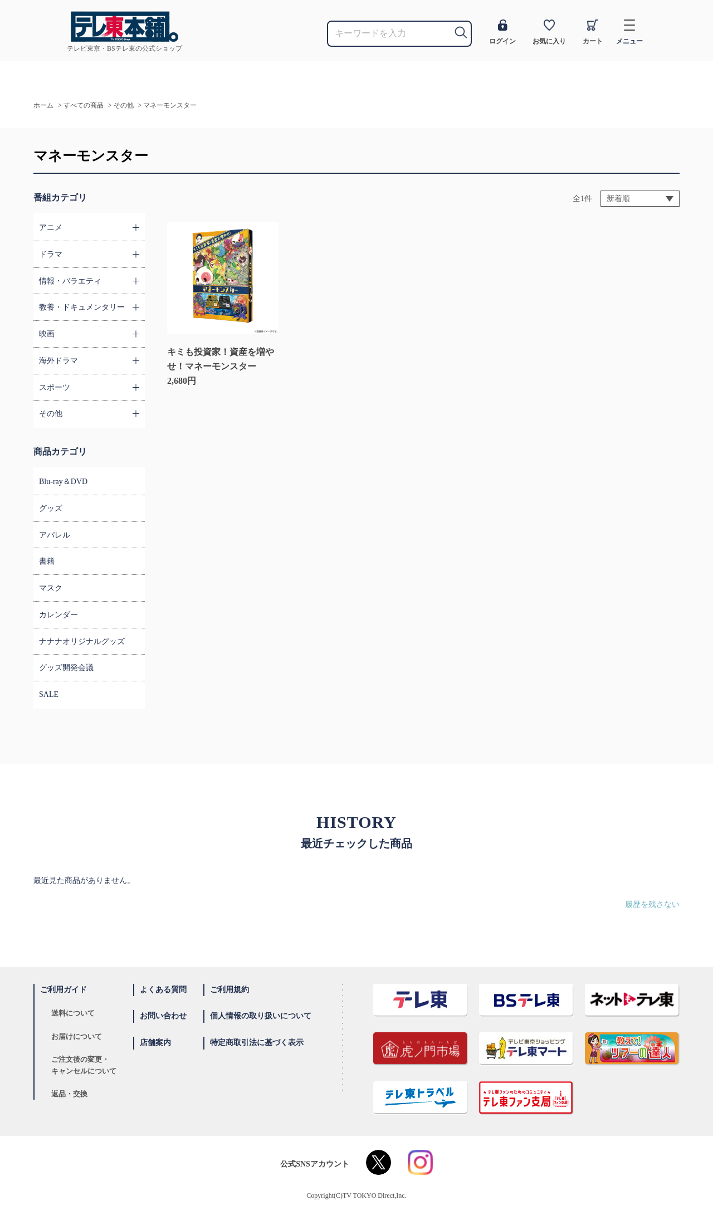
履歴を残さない (652, 904)
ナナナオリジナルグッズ (82, 641)
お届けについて (76, 1036)
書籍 (47, 561)
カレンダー (58, 615)
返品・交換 (69, 1094)
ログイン (502, 32)
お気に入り (549, 32)
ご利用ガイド (63, 989)
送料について (73, 1013)
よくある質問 (163, 989)
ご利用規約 (229, 989)
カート (593, 32)
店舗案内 (155, 1042)
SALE (48, 694)
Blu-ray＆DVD (63, 481)
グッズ (50, 508)
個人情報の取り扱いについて (260, 1016)
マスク (50, 588)
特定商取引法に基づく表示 (257, 1042)
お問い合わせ (163, 1016)
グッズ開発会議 (66, 667)
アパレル (54, 535)
